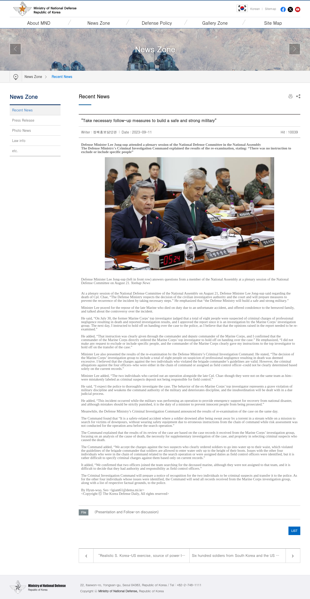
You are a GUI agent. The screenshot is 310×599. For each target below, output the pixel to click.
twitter (290, 9)
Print (290, 96)
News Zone (98, 23)
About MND (38, 23)
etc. (15, 150)
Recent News (62, 76)
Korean (255, 9)
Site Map (273, 23)
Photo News (21, 130)
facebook (283, 9)
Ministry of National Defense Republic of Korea (45, 8)
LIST (294, 531)
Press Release (23, 120)
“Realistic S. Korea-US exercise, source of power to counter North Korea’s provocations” (144, 555)
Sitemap (270, 9)
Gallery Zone (215, 23)
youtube (297, 9)
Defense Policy (157, 23)
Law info (18, 140)
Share (298, 96)
